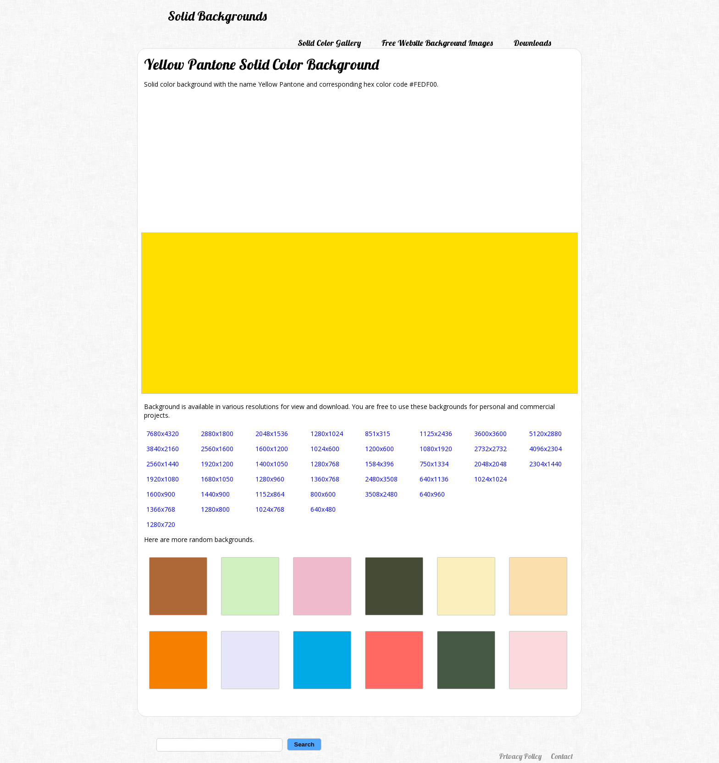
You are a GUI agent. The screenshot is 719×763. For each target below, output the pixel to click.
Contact (562, 756)
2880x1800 (217, 433)
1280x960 (269, 479)
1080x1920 (436, 448)
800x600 (323, 494)
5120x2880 (545, 433)
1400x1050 (271, 463)
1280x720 (160, 524)
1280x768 (324, 463)
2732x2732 (490, 448)
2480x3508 (381, 479)
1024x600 (324, 448)
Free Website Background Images (437, 43)
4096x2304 (545, 448)
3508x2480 (381, 494)
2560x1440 (162, 463)
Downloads (532, 43)
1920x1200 (217, 463)
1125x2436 (436, 433)
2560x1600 (217, 448)
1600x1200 (271, 448)
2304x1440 (545, 463)
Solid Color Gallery (329, 43)
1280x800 (215, 509)
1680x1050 (217, 479)
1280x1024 (326, 433)
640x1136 (434, 479)
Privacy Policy (520, 756)
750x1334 (434, 463)
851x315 (377, 433)
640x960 (432, 494)
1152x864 (269, 494)
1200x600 (379, 448)
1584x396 (379, 463)
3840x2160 (162, 448)
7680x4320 (162, 433)
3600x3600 (490, 433)
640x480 (323, 509)
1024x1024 (490, 479)
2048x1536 (271, 433)
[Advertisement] (359, 164)
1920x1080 (162, 479)
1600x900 (160, 494)
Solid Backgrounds (217, 16)
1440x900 (215, 494)
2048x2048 (490, 463)
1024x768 (269, 509)
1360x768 (324, 479)
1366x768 (160, 509)
